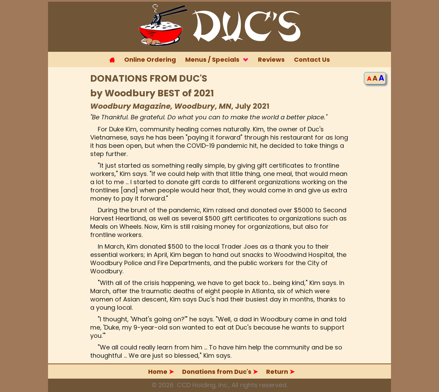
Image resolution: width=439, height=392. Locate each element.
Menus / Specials (217, 59)
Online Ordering (150, 59)
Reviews (271, 59)
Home (161, 371)
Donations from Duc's (220, 371)
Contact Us (312, 59)
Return (280, 371)
